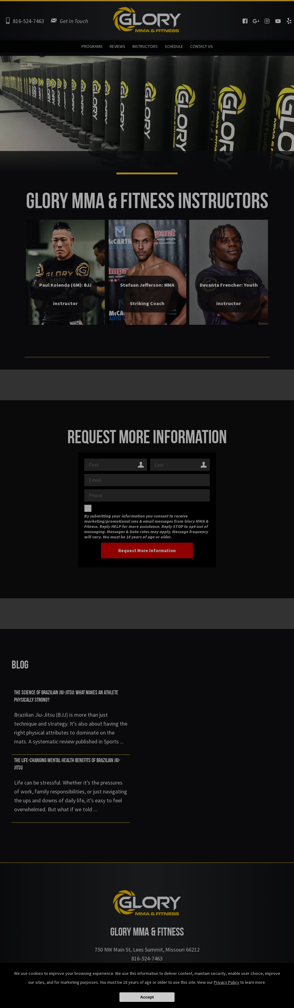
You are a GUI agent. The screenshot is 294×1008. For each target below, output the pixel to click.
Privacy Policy (226, 982)
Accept (147, 997)
